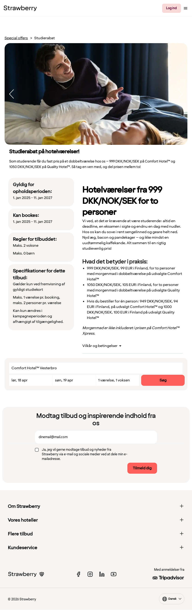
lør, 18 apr (19, 380)
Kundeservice (96, 548)
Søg (163, 380)
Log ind (171, 8)
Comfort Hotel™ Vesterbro (34, 368)
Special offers (16, 38)
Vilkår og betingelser (99, 345)
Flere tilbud (96, 534)
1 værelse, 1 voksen (114, 380)
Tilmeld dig (142, 468)
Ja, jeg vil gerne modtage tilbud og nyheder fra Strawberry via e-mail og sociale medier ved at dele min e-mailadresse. (84, 454)
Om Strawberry (96, 506)
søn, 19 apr (64, 380)
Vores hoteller (96, 520)
